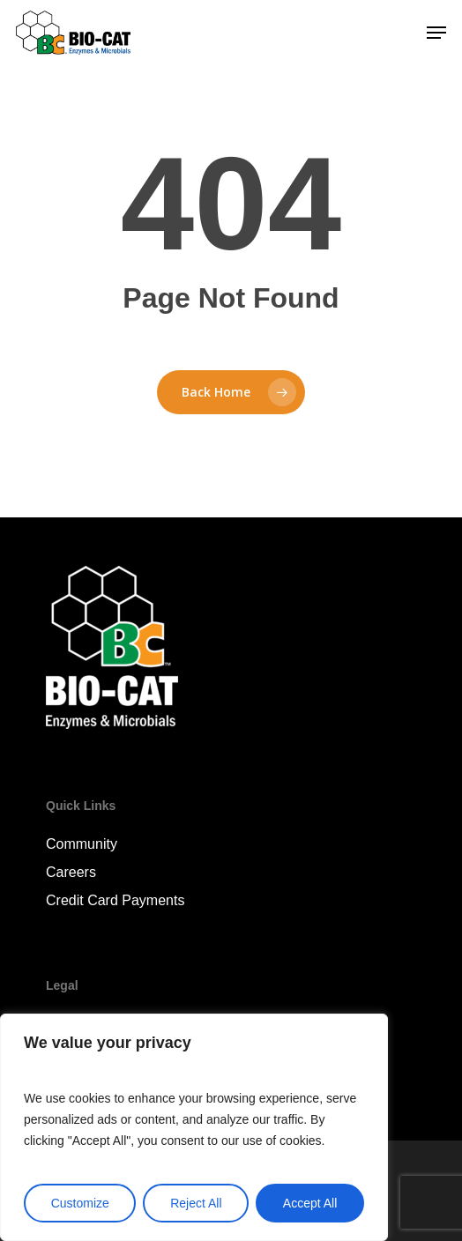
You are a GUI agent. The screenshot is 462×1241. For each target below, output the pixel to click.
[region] (194, 1127)
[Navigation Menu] (436, 32)
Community (81, 843)
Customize (80, 1203)
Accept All (310, 1203)
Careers (71, 872)
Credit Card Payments (115, 900)
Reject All (195, 1203)
